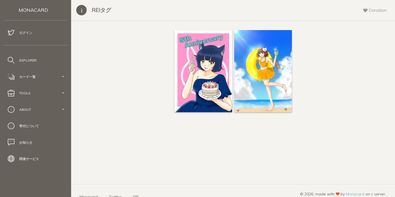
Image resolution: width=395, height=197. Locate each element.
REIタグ (101, 10)
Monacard (355, 194)
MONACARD (33, 10)
